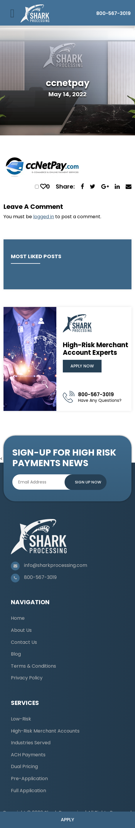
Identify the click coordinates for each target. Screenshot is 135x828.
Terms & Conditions (33, 666)
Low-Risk (21, 719)
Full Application (28, 790)
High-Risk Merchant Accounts (45, 731)
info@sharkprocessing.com (55, 565)
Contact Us (24, 642)
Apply (67, 819)
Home (18, 618)
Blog (16, 654)
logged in (43, 216)
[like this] (43, 186)
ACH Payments (28, 754)
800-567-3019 (113, 13)
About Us (21, 630)
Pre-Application (29, 778)
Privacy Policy (27, 677)
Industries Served (30, 742)
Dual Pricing (24, 766)
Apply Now (82, 366)
